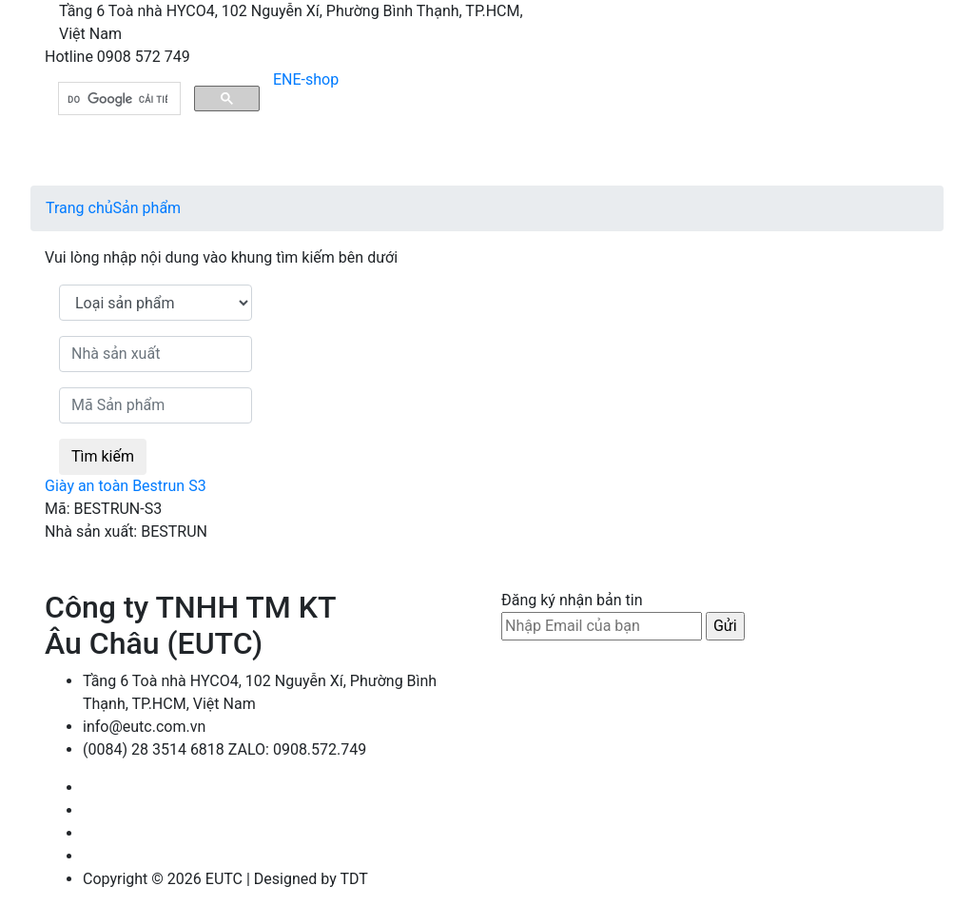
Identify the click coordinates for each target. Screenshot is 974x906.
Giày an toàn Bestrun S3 (125, 486)
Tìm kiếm (102, 456)
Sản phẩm (147, 208)
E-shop (316, 79)
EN (283, 79)
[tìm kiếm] (117, 99)
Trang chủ (79, 208)
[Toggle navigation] (490, 159)
